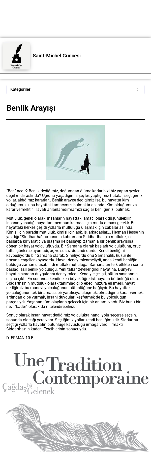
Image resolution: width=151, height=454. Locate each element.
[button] (75, 89)
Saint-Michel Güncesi (57, 56)
